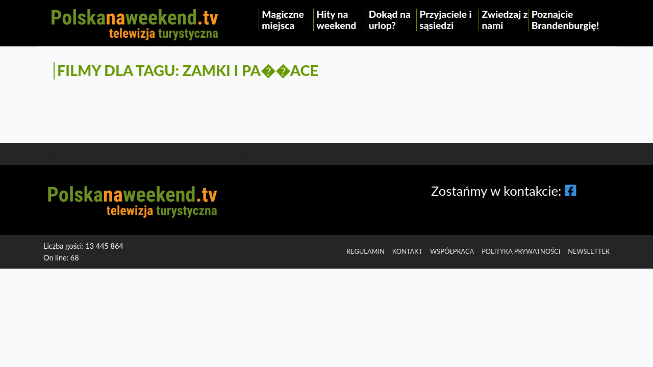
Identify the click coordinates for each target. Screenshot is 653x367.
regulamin (365, 251)
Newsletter (589, 251)
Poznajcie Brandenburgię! (565, 19)
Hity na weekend (336, 19)
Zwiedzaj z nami (505, 19)
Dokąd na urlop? (390, 19)
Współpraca (452, 251)
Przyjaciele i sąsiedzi (445, 19)
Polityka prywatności (521, 251)
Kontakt (407, 251)
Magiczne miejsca (283, 19)
